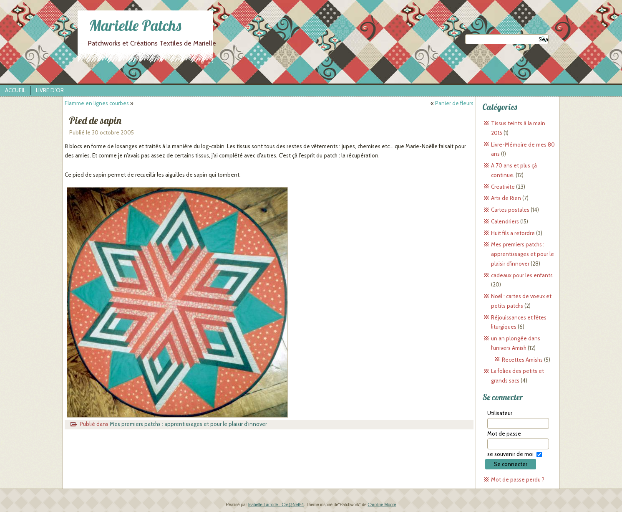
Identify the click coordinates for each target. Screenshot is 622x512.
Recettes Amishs (522, 359)
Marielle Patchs (135, 25)
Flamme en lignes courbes (97, 103)
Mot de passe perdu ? (517, 479)
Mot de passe (504, 433)
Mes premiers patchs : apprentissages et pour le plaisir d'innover (188, 424)
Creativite (503, 186)
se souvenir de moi (510, 454)
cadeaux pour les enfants (522, 275)
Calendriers (505, 221)
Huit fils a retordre (513, 233)
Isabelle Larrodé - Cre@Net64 (276, 504)
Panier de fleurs (454, 103)
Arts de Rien (506, 198)
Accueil (15, 90)
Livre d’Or (50, 90)
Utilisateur (499, 413)
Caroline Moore (382, 504)
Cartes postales (510, 209)
